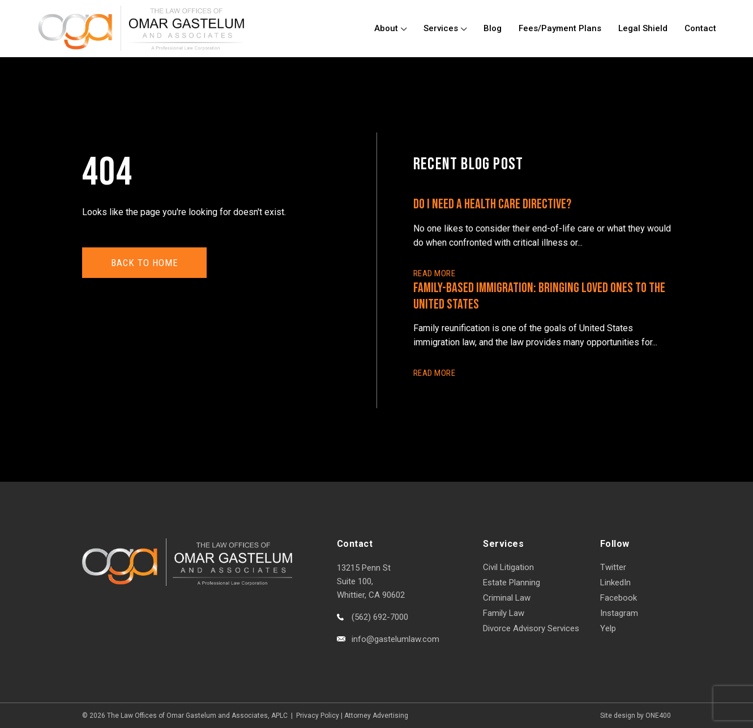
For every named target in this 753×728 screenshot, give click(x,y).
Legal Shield (643, 28)
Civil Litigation (508, 567)
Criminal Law (506, 598)
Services (440, 28)
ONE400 (658, 716)
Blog (493, 28)
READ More (434, 273)
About (386, 28)
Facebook (618, 598)
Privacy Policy (317, 716)
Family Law (503, 613)
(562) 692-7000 (380, 617)
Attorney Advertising (376, 716)
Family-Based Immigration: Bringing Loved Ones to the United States (539, 296)
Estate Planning (511, 582)
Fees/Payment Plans (560, 28)
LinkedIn (615, 582)
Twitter (613, 567)
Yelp (608, 628)
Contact (700, 28)
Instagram (619, 613)
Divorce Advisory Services (531, 628)
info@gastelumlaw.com (395, 639)
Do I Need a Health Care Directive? (492, 204)
